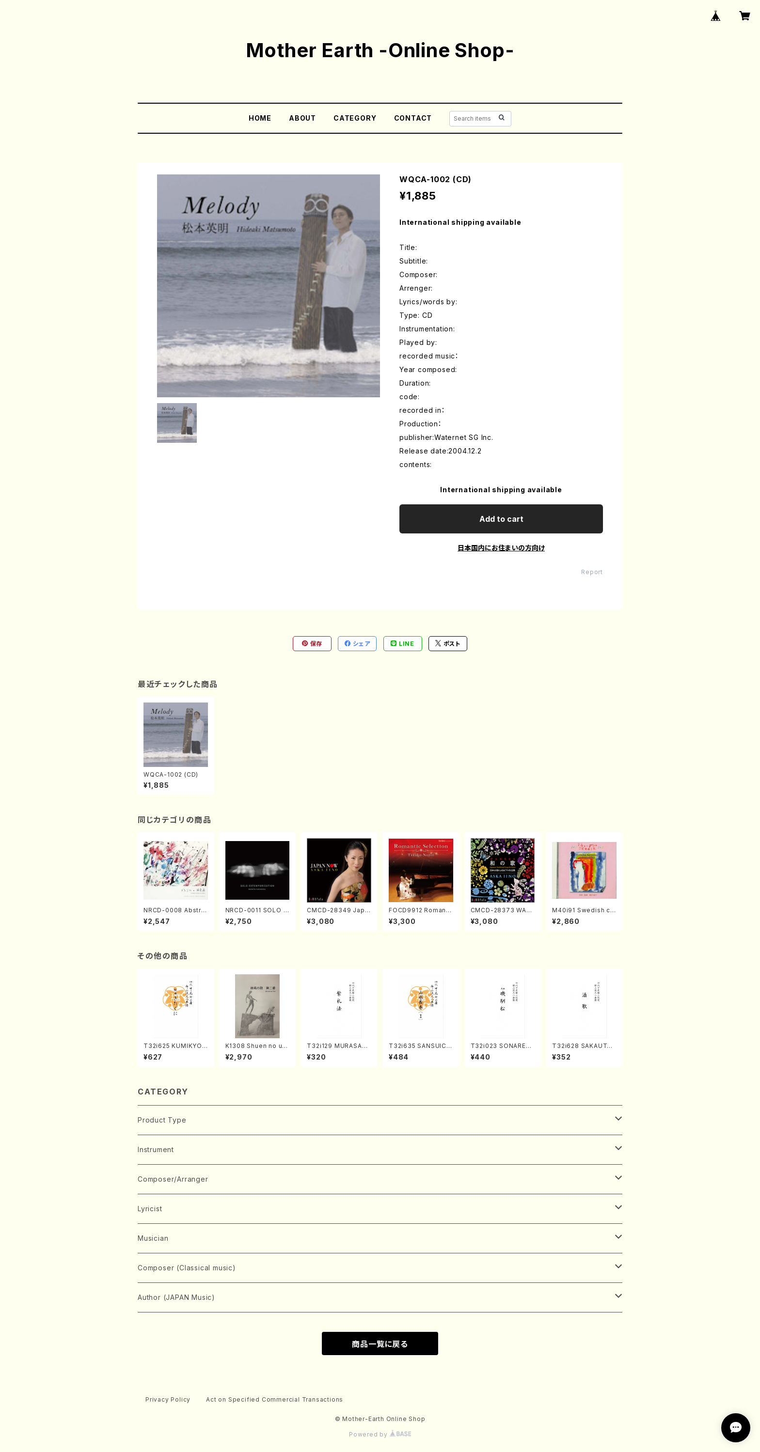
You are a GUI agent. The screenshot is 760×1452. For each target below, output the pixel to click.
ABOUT (302, 118)
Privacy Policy (167, 1399)
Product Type (162, 1120)
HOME (260, 118)
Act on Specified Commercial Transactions (274, 1399)
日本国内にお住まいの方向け (501, 548)
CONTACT (413, 118)
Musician (153, 1238)
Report (592, 572)
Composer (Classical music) (187, 1268)
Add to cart (501, 519)
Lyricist (150, 1208)
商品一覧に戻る (380, 1344)
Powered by (380, 1434)
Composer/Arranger (173, 1179)
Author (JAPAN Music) (176, 1297)
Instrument (156, 1149)
